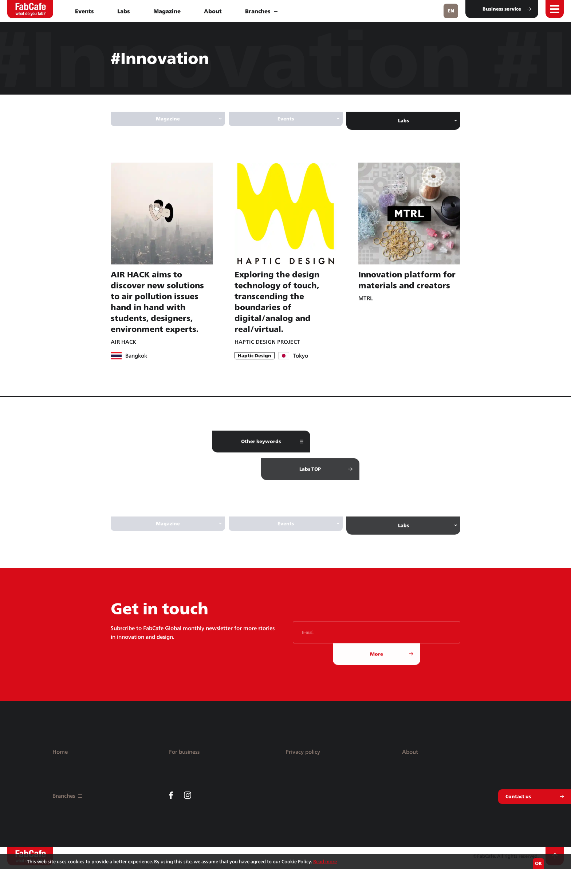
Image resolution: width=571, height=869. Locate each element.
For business (184, 751)
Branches (261, 11)
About (213, 11)
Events (84, 11)
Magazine (167, 11)
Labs (123, 11)
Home (60, 751)
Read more (325, 861)
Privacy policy (303, 751)
